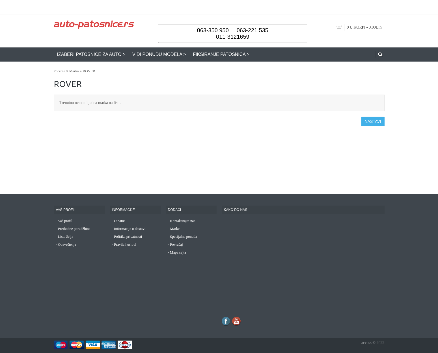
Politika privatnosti (128, 236)
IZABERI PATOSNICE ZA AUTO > (91, 54)
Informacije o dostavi (129, 228)
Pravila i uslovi (125, 244)
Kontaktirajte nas (182, 221)
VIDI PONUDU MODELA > (159, 54)
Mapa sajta (178, 252)
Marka (74, 71)
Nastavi (373, 121)
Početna (59, 71)
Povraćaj (176, 244)
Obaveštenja (67, 244)
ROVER (89, 71)
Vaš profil (65, 221)
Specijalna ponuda (183, 236)
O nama (120, 221)
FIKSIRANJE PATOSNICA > (221, 54)
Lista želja (65, 236)
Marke (175, 228)
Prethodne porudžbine (74, 228)
